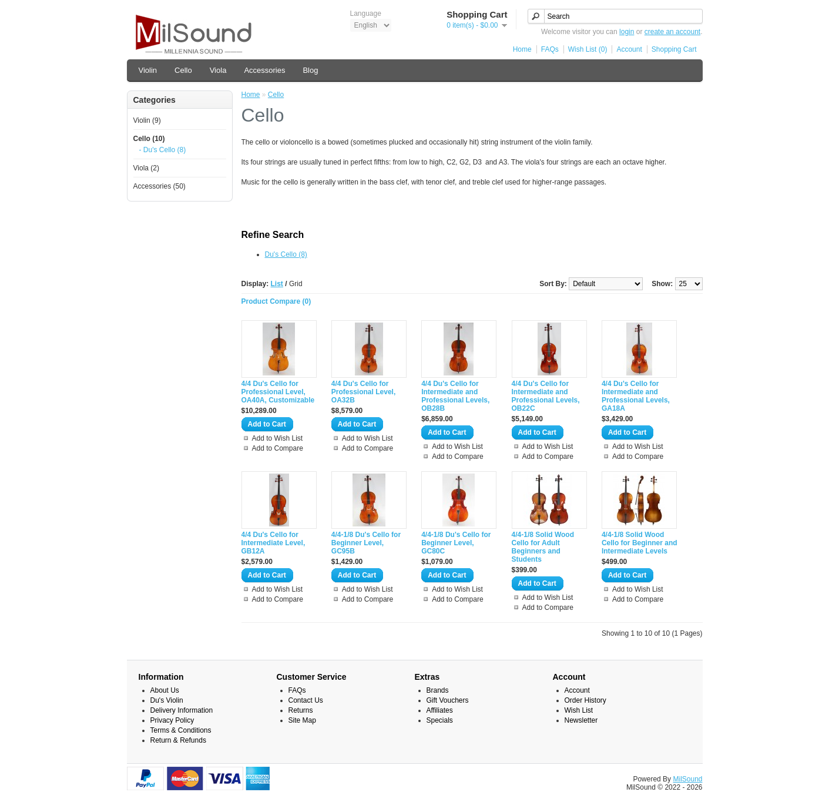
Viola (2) (146, 168)
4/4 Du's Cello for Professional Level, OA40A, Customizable (278, 392)
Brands (438, 690)
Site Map (302, 720)
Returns (300, 710)
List (277, 284)
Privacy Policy (172, 720)
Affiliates (440, 710)
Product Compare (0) (276, 301)
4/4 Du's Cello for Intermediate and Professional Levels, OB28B (455, 396)
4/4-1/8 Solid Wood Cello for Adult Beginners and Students (543, 547)
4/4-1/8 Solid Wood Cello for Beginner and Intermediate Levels (639, 543)
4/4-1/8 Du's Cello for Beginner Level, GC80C (456, 543)
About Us (164, 690)
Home (522, 49)
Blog (310, 70)
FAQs (550, 49)
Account (629, 49)
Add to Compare (277, 448)
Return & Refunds (178, 740)
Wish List (579, 710)
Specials (440, 720)
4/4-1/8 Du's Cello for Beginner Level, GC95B (366, 543)
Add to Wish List (277, 438)
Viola (218, 70)
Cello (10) (149, 139)
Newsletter (581, 720)
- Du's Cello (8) (162, 150)
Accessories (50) (159, 186)
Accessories (264, 70)
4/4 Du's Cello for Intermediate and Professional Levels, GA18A (636, 396)
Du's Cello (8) (286, 254)
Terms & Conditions (181, 730)
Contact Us (305, 700)
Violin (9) (147, 120)
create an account (672, 32)
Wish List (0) (588, 49)
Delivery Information (181, 710)
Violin (148, 70)
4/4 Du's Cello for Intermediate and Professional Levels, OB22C (546, 396)
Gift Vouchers (448, 700)
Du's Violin (166, 700)
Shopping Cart (674, 49)
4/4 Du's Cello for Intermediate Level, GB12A (273, 543)
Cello (183, 70)
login (626, 32)
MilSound (687, 779)
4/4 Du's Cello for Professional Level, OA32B (363, 392)
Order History (585, 700)
